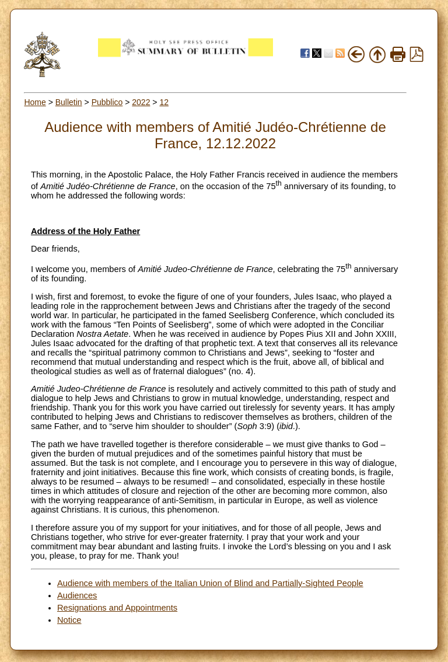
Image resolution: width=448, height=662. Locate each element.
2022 (141, 102)
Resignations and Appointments (117, 607)
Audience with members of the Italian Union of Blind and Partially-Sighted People (210, 583)
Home (35, 102)
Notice (69, 620)
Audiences (77, 595)
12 (164, 102)
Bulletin (68, 102)
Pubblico (107, 102)
